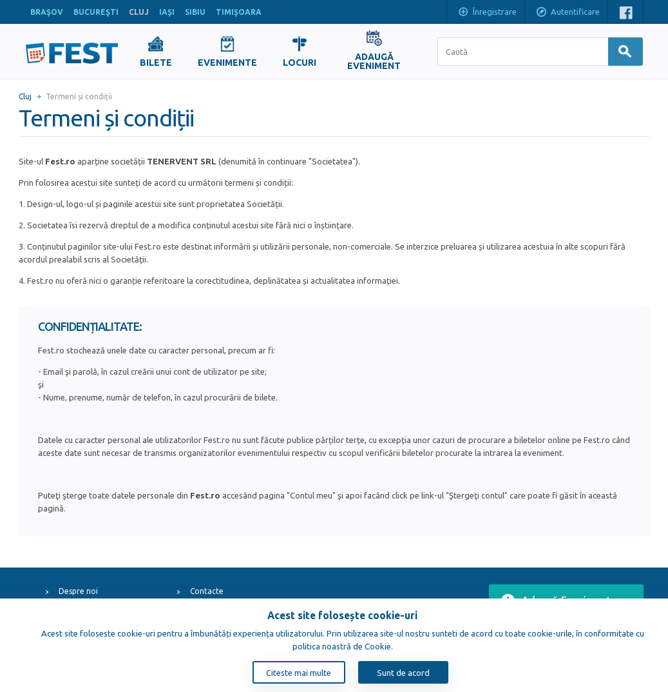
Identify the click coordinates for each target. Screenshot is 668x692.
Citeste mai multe (298, 672)
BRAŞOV (46, 12)
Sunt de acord (403, 672)
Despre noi (78, 591)
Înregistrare (487, 12)
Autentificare (567, 12)
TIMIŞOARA (239, 12)
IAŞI (167, 12)
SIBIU (195, 12)
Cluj (25, 96)
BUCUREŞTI (96, 12)
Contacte (207, 591)
